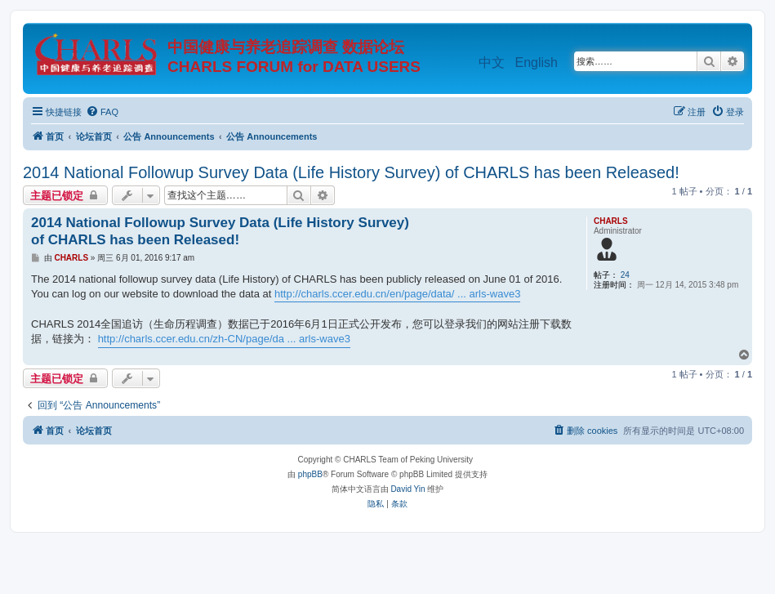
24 (625, 274)
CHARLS (611, 221)
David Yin (407, 489)
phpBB (310, 474)
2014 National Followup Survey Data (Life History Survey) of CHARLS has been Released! (351, 172)
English (536, 62)
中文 (492, 62)
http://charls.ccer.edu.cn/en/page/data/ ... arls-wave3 (397, 294)
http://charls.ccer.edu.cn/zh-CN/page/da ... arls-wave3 (224, 339)
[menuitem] (102, 112)
